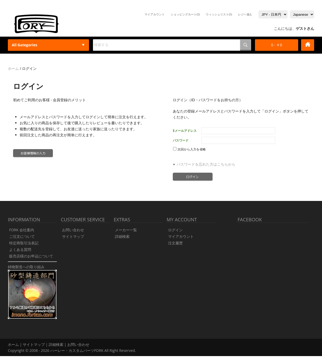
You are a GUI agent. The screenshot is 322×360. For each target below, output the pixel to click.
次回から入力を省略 (189, 149)
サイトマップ (73, 236)
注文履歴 (175, 242)
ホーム (13, 68)
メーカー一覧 (126, 229)
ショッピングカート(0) (185, 14)
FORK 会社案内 (21, 229)
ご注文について (22, 236)
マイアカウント (155, 14)
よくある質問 (20, 249)
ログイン (175, 229)
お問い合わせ (73, 229)
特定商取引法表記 (23, 242)
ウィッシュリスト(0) (219, 14)
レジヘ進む (245, 14)
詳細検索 (122, 236)
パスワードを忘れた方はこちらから (206, 164)
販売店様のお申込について (31, 256)
